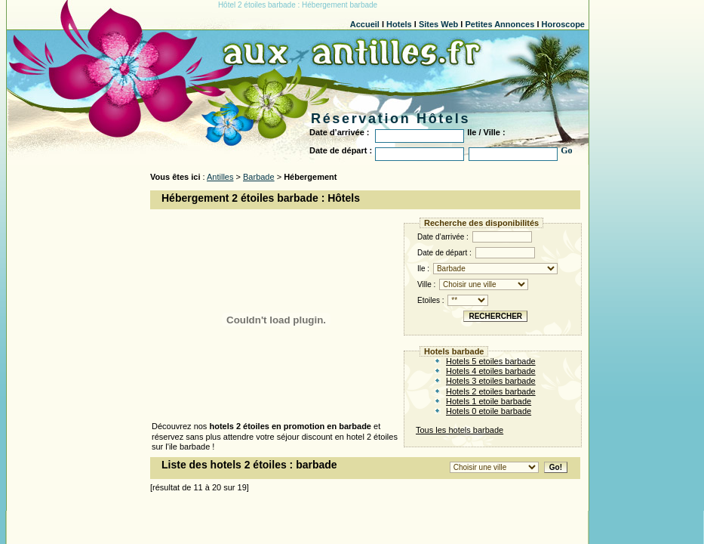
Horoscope (563, 24)
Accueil (365, 24)
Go (566, 150)
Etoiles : (452, 300)
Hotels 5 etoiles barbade (491, 361)
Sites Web (438, 24)
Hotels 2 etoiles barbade (491, 391)
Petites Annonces (499, 24)
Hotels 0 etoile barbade (488, 411)
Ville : (472, 284)
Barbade (259, 176)
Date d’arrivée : (474, 237)
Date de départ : (476, 252)
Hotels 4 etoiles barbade (491, 371)
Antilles (220, 176)
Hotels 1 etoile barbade (488, 401)
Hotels (399, 24)
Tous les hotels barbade (459, 429)
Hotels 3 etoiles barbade (491, 380)
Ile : (487, 268)
